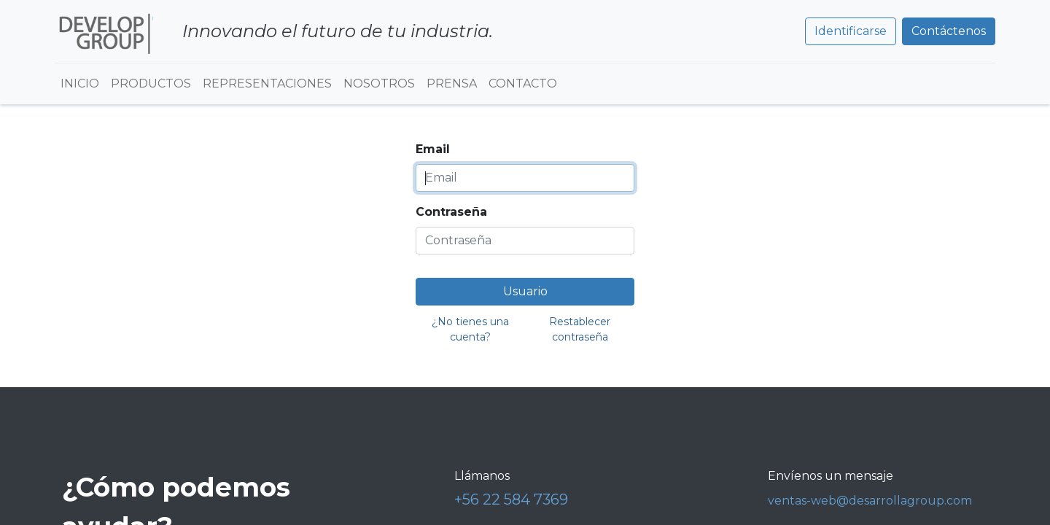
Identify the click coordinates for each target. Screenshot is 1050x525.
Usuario (525, 291)
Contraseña (451, 212)
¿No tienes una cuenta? (470, 329)
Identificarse (850, 31)
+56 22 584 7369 (511, 499)
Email (433, 149)
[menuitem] (80, 83)
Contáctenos (948, 31)
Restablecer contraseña (579, 329)
